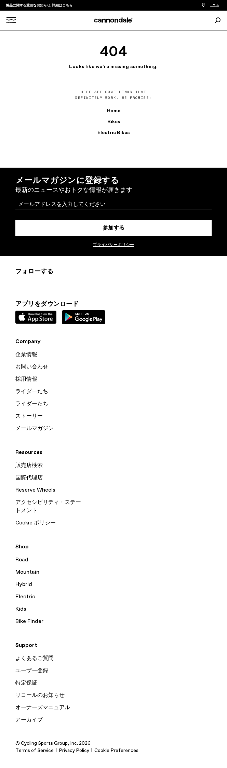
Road (21, 559)
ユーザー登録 (31, 670)
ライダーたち (31, 391)
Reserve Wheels (35, 490)
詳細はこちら (62, 5)
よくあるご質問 (34, 658)
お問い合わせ (31, 366)
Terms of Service (34, 750)
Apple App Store (35, 317)
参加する (113, 228)
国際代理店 (29, 477)
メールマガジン (34, 428)
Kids (20, 609)
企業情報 (26, 354)
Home (113, 111)
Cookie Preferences (116, 750)
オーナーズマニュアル (42, 707)
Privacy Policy (74, 750)
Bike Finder (29, 621)
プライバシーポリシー (113, 245)
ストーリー (29, 416)
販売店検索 (29, 465)
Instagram (19, 284)
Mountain (27, 572)
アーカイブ (29, 720)
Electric (25, 596)
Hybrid (23, 584)
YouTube (65, 284)
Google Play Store (84, 317)
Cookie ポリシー (35, 522)
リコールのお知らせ (40, 695)
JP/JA (214, 5)
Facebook (49, 284)
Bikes (113, 122)
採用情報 (26, 379)
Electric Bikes (113, 133)
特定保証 (26, 683)
